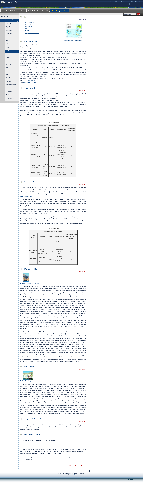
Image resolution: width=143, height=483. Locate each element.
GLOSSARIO (125, 4)
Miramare (8, 64)
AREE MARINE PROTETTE (59, 10)
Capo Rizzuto (9, 33)
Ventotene (8, 61)
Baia (7, 67)
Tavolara (8, 95)
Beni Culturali (28, 31)
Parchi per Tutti (111, 1)
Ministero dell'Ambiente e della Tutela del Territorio (128, 1)
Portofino (8, 81)
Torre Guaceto (10, 98)
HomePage (75, 465)
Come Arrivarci (29, 24)
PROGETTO (5, 10)
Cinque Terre (9, 37)
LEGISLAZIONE (51, 471)
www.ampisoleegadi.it (29, 82)
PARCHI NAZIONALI (42, 10)
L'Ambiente (28, 28)
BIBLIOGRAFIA (61, 471)
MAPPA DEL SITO (72, 471)
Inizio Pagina (82, 465)
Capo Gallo (9, 30)
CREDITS (93, 471)
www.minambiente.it (26, 196)
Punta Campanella (11, 84)
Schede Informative (7, 20)
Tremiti (8, 57)
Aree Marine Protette (29, 14)
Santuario (8, 88)
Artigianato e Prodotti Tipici (32, 33)
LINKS (140, 4)
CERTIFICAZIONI (84, 471)
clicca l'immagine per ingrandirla (73, 39)
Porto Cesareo (10, 78)
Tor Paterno (9, 91)
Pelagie (8, 54)
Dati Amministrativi (30, 22)
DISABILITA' (31, 10)
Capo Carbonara (10, 27)
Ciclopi (8, 47)
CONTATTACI (118, 4)
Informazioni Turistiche (31, 35)
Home (21, 14)
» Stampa (53, 14)
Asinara (8, 40)
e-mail (74, 474)
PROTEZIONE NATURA (17, 10)
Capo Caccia (9, 23)
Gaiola (7, 71)
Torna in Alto (82, 90)
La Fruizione (28, 26)
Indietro (70, 465)
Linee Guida (5, 16)
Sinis (7, 74)
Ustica (7, 44)
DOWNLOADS (133, 4)
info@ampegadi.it (30, 80)
